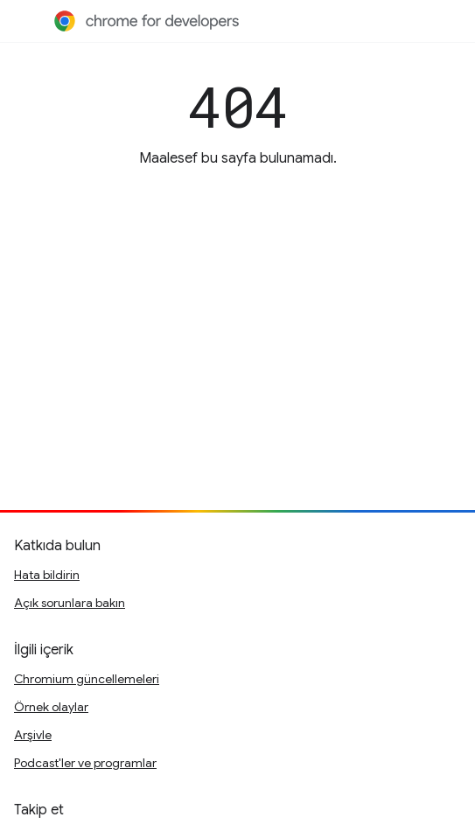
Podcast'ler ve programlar (85, 763)
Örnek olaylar (51, 707)
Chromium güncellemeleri (86, 679)
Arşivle (33, 735)
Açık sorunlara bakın (69, 603)
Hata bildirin (47, 575)
